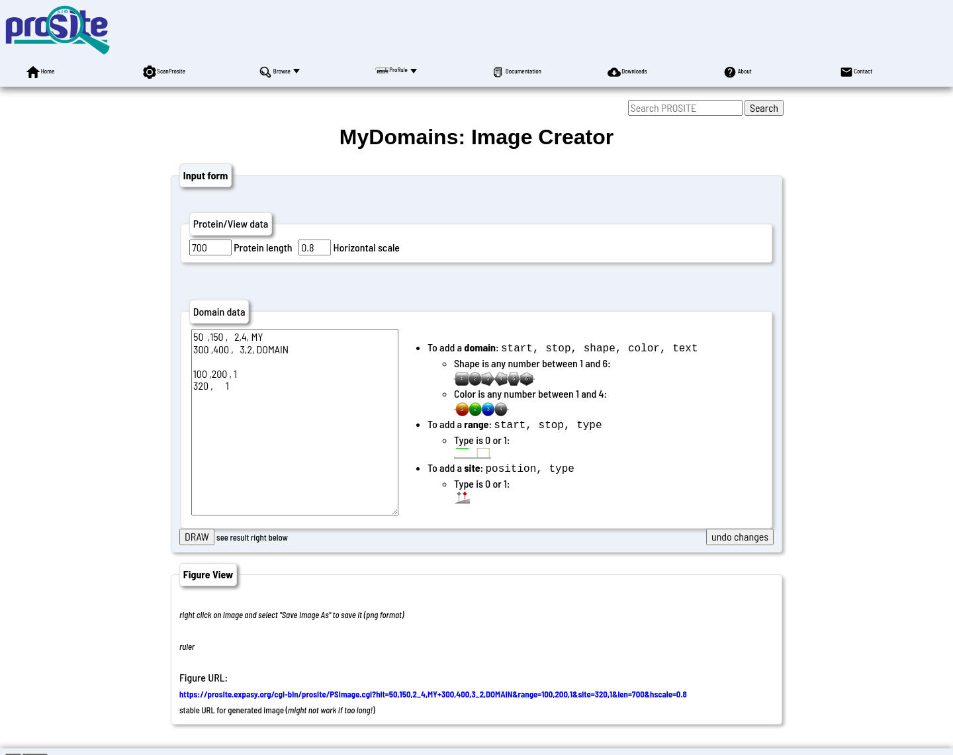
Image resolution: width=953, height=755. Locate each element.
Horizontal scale (366, 247)
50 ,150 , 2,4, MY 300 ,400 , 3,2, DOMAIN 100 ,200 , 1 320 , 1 (294, 422)
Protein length (263, 247)
